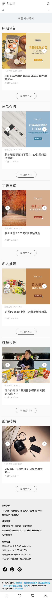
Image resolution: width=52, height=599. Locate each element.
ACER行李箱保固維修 (32, 530)
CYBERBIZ (18, 588)
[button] (44, 50)
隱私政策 (39, 510)
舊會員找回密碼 (27, 510)
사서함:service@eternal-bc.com (16, 554)
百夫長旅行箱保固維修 (11, 530)
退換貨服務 (27, 526)
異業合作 (6, 514)
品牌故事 (6, 510)
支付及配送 (16, 526)
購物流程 (6, 526)
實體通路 (15, 514)
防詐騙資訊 (7, 534)
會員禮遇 (15, 510)
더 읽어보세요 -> (11, 83)
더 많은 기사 (26, 96)
